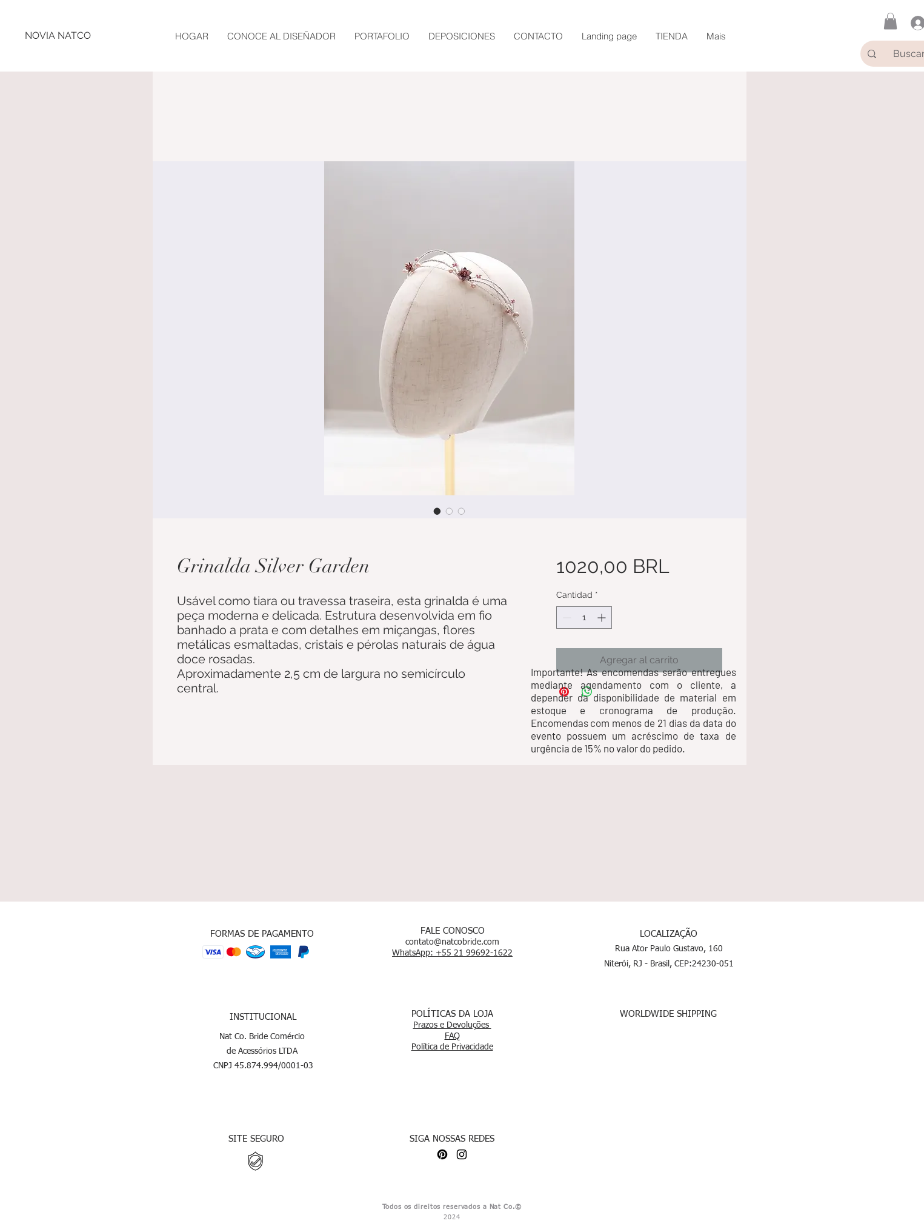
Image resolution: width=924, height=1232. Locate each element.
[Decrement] (565, 617)
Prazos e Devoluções (452, 1025)
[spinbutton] (584, 617)
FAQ (452, 1036)
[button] (890, 21)
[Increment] (602, 617)
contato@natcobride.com (452, 942)
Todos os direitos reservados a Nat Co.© (451, 1207)
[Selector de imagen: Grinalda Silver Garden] (437, 511)
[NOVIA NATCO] (57, 36)
